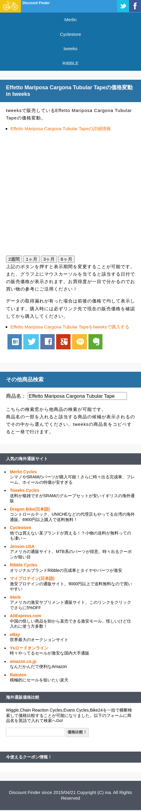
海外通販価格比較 (22, 697)
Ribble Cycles (23, 565)
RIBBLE (70, 63)
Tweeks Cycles (24, 490)
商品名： (16, 396)
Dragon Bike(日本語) (30, 509)
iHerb (15, 597)
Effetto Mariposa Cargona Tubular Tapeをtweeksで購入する (69, 326)
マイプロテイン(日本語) (32, 578)
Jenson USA (22, 546)
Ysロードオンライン (29, 648)
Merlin (71, 19)
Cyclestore (70, 34)
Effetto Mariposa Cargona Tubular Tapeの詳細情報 (60, 128)
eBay (15, 634)
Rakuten (18, 674)
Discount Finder (36, 3)
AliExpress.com (25, 615)
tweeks (71, 48)
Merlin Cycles (23, 471)
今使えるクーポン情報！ (29, 757)
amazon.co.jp (23, 661)
